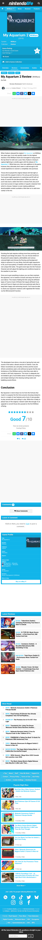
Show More (21, 886)
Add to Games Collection (12, 62)
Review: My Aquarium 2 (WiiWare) (11, 575)
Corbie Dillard (16, 88)
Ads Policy (35, 777)
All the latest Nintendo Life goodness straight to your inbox (21, 931)
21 (12, 649)
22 (25, 439)
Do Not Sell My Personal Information (28, 911)
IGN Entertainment (28, 909)
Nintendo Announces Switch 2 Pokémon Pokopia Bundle (21, 709)
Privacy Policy (14, 777)
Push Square (13, 916)
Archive (8, 780)
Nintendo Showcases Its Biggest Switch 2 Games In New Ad (22, 744)
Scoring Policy (21, 428)
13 (12, 661)
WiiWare (13, 42)
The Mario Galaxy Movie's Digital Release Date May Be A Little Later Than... (22, 762)
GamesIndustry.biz (18, 923)
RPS (33, 923)
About (11, 773)
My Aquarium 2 (20, 35)
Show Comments (21, 511)
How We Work (25, 773)
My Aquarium (28, 153)
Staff (16, 773)
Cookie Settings (18, 780)
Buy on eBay (21, 582)
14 (12, 638)
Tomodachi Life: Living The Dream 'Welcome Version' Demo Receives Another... (20, 726)
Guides (34, 68)
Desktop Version (30, 780)
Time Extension (33, 916)
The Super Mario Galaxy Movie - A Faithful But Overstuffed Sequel (23, 750)
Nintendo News (20, 919)
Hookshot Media (12, 909)
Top (5, 773)
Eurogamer (35, 919)
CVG (28, 923)
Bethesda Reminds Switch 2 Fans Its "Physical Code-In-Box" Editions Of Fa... (20, 732)
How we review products (21, 426)
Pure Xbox (22, 916)
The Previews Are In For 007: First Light (21, 720)
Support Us (35, 773)
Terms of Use (25, 777)
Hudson (4, 548)
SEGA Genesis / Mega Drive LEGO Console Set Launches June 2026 (22, 756)
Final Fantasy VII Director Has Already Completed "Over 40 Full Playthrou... (21, 714)
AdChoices (13, 911)
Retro (17, 73)
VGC (9, 923)
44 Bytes (7, 911)
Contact (5, 777)
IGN (28, 919)
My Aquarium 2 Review (20, 76)
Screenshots (25, 68)
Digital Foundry (8, 919)
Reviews (14, 68)
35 (12, 672)
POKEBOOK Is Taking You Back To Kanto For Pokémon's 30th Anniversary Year (23, 738)
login (27, 524)
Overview (5, 68)
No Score (6, 57)
